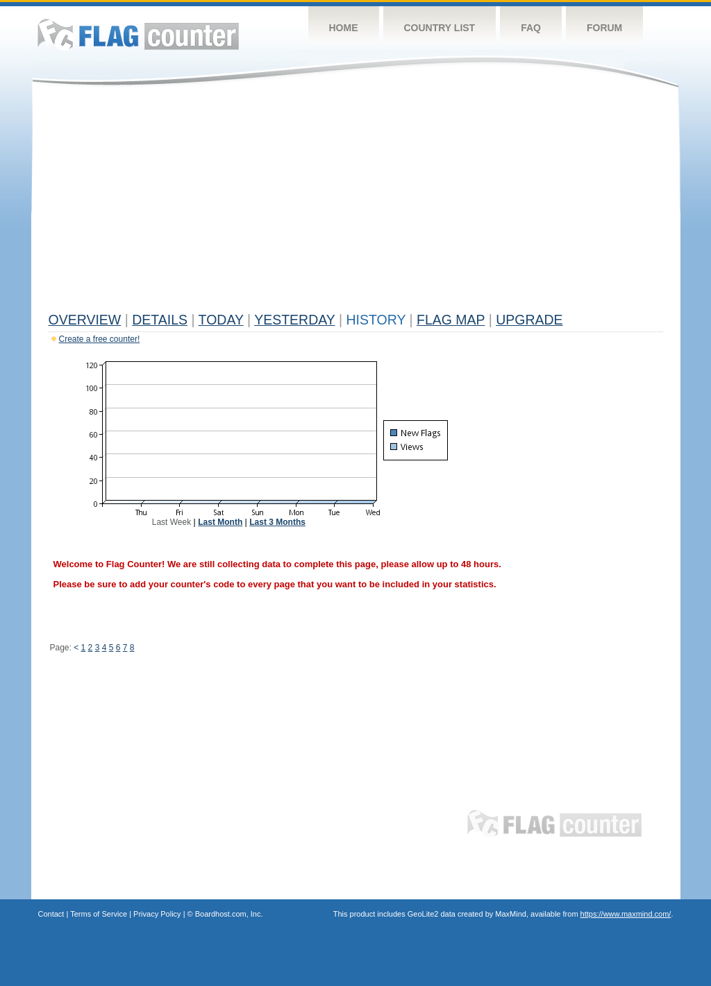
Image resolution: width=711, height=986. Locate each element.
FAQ (531, 27)
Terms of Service (98, 914)
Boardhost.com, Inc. (229, 914)
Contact (51, 914)
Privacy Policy (157, 914)
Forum (604, 27)
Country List (440, 27)
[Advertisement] (356, 202)
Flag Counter (138, 34)
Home (343, 27)
